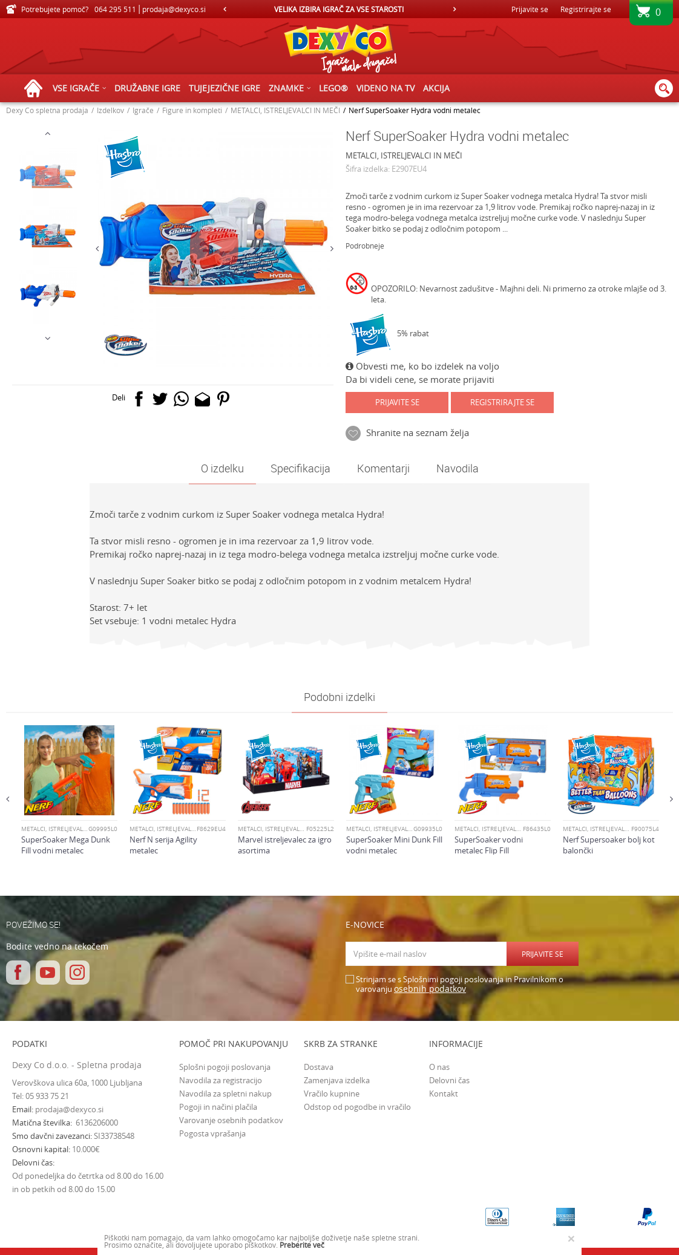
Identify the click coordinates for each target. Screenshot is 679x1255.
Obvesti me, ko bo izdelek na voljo (422, 366)
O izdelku (222, 468)
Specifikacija (300, 468)
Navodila (457, 468)
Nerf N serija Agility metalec (163, 845)
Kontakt (443, 1093)
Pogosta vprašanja (212, 1133)
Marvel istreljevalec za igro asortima (285, 845)
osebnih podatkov (430, 988)
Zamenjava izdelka (337, 1080)
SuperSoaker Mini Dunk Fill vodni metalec (394, 845)
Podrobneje (365, 245)
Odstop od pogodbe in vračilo (357, 1106)
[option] (339, 9)
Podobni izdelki (339, 696)
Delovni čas (449, 1080)
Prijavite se (397, 402)
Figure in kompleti (192, 110)
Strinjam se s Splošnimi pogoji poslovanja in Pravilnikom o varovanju (459, 984)
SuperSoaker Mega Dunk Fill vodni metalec (65, 845)
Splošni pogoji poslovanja (225, 1066)
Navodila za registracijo (220, 1080)
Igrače (143, 110)
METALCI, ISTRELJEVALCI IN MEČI (285, 110)
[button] (664, 88)
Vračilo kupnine (331, 1093)
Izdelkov (110, 110)
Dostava (318, 1066)
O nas (439, 1066)
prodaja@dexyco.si (69, 1109)
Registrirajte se (585, 9)
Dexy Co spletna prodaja (47, 110)
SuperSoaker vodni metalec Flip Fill (488, 845)
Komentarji (383, 468)
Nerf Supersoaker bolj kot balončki (609, 845)
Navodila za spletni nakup (225, 1093)
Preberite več (302, 1245)
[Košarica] (651, 16)
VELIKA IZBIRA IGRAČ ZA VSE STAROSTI (339, 9)
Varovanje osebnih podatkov (231, 1120)
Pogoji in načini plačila (218, 1106)
